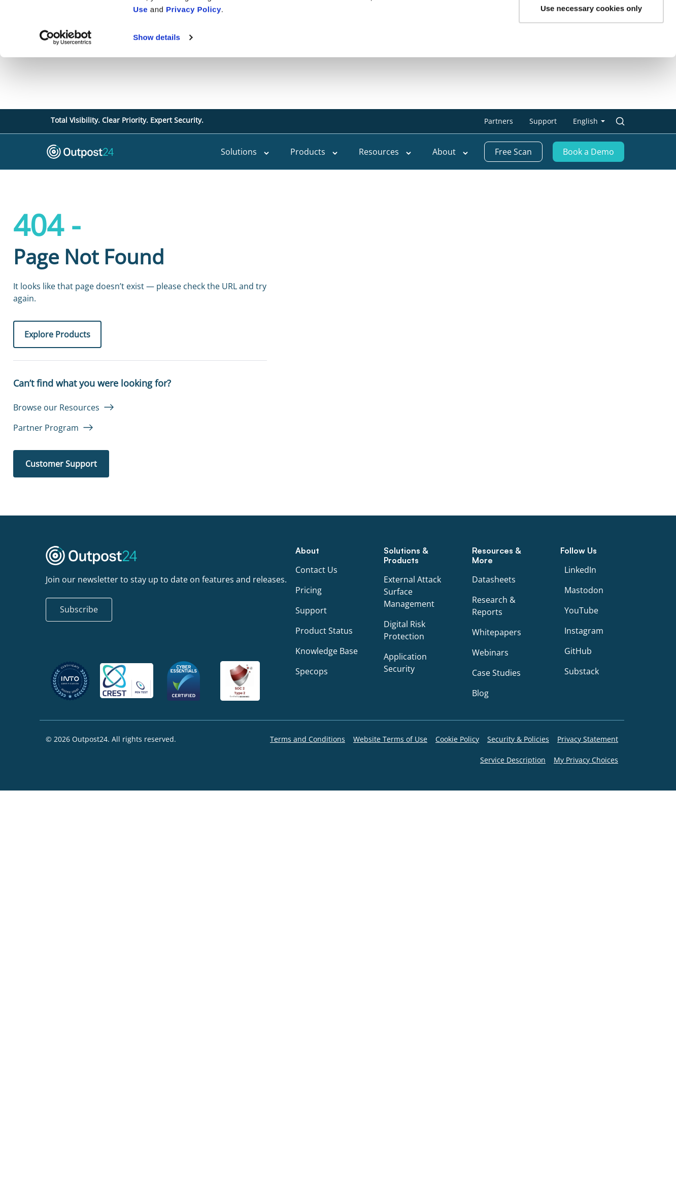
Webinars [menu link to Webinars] (490, 652)
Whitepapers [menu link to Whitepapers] (496, 632)
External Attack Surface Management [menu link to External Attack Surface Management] (412, 591)
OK (591, 175)
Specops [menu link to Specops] (311, 671)
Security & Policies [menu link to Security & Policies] (518, 739)
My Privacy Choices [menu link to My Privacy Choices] (586, 760)
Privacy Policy (193, 210)
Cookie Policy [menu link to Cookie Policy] (457, 739)
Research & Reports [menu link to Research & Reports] (494, 605)
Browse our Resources (56, 407)
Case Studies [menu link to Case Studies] (496, 672)
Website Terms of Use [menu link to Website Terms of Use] (390, 739)
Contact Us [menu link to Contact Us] (316, 569)
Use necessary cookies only (591, 208)
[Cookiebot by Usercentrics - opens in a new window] (65, 238)
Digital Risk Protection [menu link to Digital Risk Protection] (404, 630)
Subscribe (79, 609)
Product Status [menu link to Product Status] (324, 630)
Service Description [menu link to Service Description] (513, 760)
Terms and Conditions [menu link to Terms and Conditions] (307, 739)
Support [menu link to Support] (543, 121)
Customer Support (61, 463)
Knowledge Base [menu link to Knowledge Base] (326, 651)
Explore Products (57, 334)
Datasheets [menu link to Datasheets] (494, 579)
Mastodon (583, 590)
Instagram (583, 630)
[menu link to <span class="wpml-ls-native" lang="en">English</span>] (589, 121)
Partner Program (46, 427)
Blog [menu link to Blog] (480, 693)
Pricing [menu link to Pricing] (308, 590)
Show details (156, 238)
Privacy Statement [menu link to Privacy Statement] (587, 739)
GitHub (578, 651)
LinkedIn (580, 569)
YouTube (581, 610)
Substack (581, 671)
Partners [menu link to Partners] (498, 121)
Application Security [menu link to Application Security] (405, 662)
